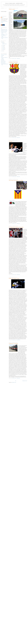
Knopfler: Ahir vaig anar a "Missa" (14, 278)
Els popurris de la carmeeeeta (4, 30)
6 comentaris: (18, 274)
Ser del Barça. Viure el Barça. (13, 62)
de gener (3, 49)
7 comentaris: (18, 58)
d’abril (3, 46)
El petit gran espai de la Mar (4, 29)
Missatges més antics (24, 380)
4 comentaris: (18, 176)
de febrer (3, 48)
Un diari (2, 56)
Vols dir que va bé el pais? (4, 54)
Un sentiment (2, 55)
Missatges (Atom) (14, 382)
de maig (3, 45)
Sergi (2, 17)
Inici (15, 380)
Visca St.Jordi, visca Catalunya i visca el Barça (16, 180)
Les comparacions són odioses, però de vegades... (16, 227)
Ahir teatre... (11, 141)
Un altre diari (2, 59)
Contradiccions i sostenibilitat (13, 343)
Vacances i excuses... (12, 9)
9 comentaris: (18, 137)
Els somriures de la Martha (4, 31)
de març (3, 47)
